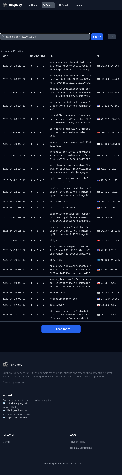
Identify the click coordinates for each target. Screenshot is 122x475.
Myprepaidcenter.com (63, 299)
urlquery (54, 463)
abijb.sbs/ (57, 240)
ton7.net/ (56, 260)
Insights (64, 5)
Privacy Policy (77, 441)
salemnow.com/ (59, 201)
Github (6, 441)
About (79, 5)
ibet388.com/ (58, 293)
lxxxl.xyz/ (57, 305)
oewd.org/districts (63, 208)
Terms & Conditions (81, 447)
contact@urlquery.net (16, 403)
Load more (61, 329)
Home (33, 5)
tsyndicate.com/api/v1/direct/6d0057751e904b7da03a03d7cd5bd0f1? (70, 133)
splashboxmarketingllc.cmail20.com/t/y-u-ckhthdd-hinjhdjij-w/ (70, 106)
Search (48, 5)
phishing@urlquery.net (17, 410)
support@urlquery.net (16, 417)
